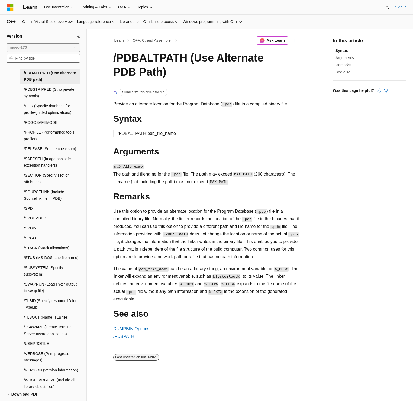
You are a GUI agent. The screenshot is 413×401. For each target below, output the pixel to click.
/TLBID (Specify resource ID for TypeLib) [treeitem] (50, 304)
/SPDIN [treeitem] (30, 228)
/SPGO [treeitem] (30, 238)
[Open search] (387, 7)
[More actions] (295, 40)
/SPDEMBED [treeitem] (35, 218)
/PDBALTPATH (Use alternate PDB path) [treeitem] (50, 76)
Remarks (343, 65)
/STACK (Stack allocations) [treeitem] (46, 248)
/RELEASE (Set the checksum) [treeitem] (50, 149)
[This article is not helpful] (386, 90)
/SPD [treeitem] (28, 208)
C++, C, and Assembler (152, 40)
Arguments (344, 58)
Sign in (400, 7)
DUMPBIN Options (131, 328)
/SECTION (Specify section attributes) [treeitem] (47, 178)
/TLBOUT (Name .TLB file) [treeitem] (46, 317)
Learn (119, 40)
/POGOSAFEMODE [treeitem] (40, 122)
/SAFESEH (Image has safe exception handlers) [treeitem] (47, 162)
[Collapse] (78, 36)
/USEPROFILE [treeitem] (36, 343)
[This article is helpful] (379, 90)
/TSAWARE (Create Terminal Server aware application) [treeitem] (48, 330)
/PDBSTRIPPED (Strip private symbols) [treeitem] (49, 92)
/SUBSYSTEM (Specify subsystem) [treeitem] (43, 271)
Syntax (341, 50)
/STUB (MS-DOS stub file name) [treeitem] (51, 258)
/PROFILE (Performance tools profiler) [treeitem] (49, 135)
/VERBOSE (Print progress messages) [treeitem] (46, 357)
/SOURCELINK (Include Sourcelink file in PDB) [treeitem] (44, 195)
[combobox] (43, 47)
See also (342, 72)
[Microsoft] (10, 7)
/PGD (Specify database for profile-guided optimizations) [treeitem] (47, 109)
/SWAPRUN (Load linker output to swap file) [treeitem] (50, 287)
